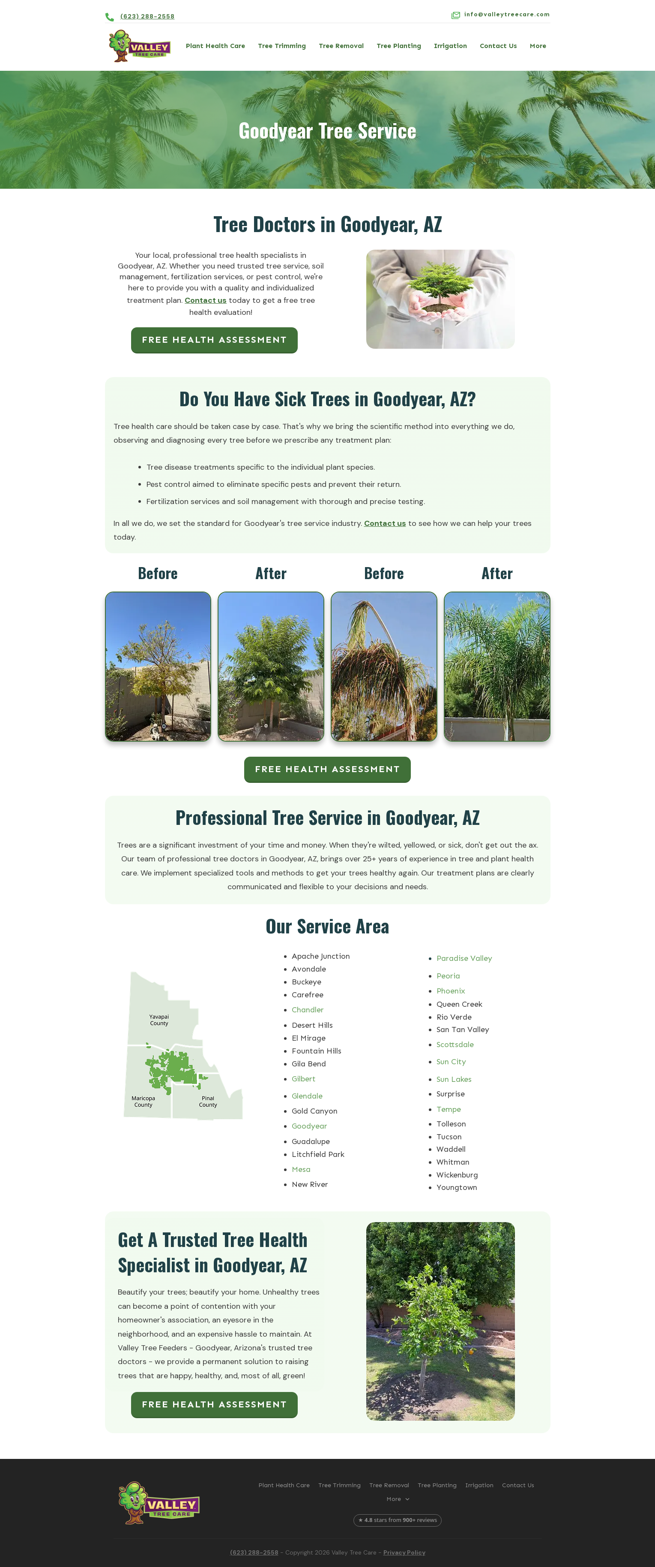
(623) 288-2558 (147, 16)
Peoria (448, 976)
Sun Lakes (454, 1079)
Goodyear (309, 1126)
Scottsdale (455, 1044)
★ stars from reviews (397, 1520)
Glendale (307, 1096)
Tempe (449, 1109)
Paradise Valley (464, 958)
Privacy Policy (404, 1552)
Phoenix (451, 991)
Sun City (451, 1061)
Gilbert (304, 1079)
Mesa (301, 1169)
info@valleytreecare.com (507, 14)
